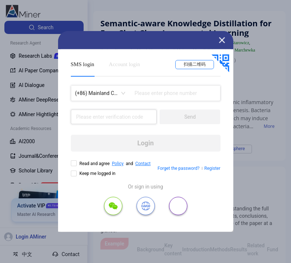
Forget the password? (178, 168)
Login (145, 143)
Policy (117, 163)
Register (212, 168)
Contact (142, 163)
